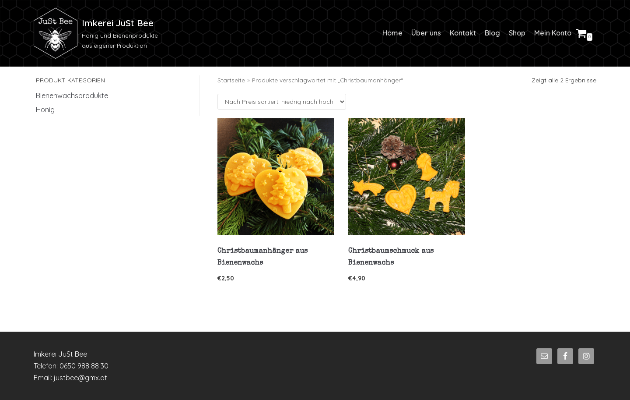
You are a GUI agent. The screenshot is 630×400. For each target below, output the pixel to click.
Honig (45, 109)
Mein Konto (552, 32)
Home (392, 32)
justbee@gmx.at (80, 377)
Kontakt (463, 32)
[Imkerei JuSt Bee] (99, 33)
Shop (517, 32)
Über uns (426, 32)
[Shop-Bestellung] (281, 102)
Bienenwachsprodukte (72, 95)
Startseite (231, 80)
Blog (492, 32)
